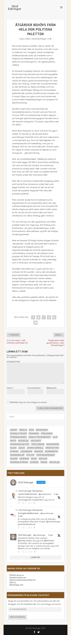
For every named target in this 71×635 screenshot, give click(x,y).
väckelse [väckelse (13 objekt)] (54, 462)
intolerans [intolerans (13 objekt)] (37, 444)
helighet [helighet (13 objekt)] (36, 441)
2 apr (56, 494)
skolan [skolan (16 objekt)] (43, 459)
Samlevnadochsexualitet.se (22, 580)
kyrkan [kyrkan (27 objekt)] (14, 452)
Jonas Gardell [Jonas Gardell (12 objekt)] (35, 448)
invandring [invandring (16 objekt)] (52, 444)
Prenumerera (17, 617)
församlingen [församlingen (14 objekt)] (18, 437)
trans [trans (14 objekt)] (44, 462)
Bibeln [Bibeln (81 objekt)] (23, 430)
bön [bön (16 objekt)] (31, 430)
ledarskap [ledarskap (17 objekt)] (26, 452)
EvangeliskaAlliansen (28, 513)
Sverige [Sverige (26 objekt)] (34, 462)
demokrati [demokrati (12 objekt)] (42, 430)
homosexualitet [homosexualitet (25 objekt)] (19, 444)
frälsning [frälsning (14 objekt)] (46, 434)
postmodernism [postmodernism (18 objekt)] (45, 455)
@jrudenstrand (45, 494)
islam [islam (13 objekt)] (13, 448)
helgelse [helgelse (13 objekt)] (23, 441)
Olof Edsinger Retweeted (31, 491)
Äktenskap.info (16, 585)
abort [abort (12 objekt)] (13, 430)
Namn (10, 388)
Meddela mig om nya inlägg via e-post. (28, 402)
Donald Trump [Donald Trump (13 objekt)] (18, 434)
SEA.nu (12, 583)
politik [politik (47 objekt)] (30, 455)
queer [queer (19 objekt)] (13, 459)
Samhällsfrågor (39, 39)
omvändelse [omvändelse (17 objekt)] (17, 455)
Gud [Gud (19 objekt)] (55, 437)
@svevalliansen (46, 513)
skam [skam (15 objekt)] (34, 459)
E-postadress (34, 388)
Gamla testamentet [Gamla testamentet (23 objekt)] (40, 437)
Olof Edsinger (25, 535)
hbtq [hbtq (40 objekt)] (13, 441)
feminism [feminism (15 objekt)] (34, 434)
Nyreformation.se (17, 578)
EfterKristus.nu (16, 575)
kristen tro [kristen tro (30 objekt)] (52, 448)
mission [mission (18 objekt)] (38, 452)
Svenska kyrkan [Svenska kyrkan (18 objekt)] (19, 462)
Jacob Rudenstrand (27, 494)
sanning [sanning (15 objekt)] (24, 459)
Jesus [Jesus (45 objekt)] (21, 448)
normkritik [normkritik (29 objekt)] (51, 452)
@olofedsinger (39, 535)
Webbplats (51, 388)
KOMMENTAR (13, 362)
